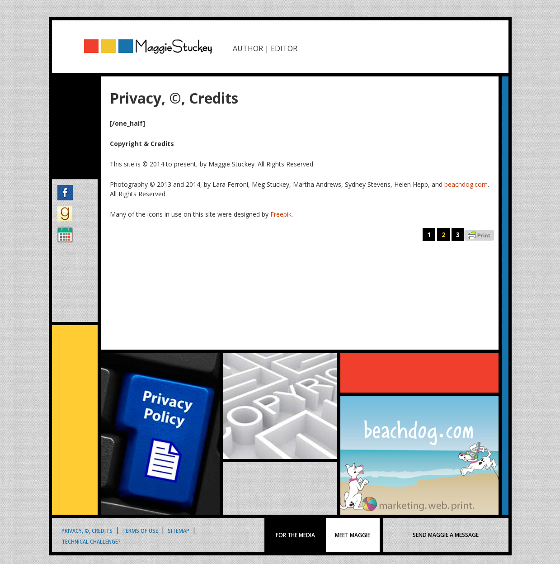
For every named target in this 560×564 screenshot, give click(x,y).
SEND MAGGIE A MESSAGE (446, 535)
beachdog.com (466, 184)
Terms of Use (140, 530)
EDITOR (284, 48)
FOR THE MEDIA (295, 535)
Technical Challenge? (91, 541)
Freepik (281, 214)
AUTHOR (248, 48)
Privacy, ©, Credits (87, 530)
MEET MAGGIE (353, 535)
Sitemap (178, 530)
